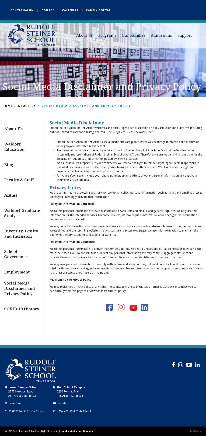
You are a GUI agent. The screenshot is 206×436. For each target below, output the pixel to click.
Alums (10, 195)
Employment (17, 272)
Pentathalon (22, 10)
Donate (48, 10)
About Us (84, 35)
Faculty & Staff (19, 180)
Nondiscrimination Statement (77, 431)
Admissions (161, 35)
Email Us (13, 403)
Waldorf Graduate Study (22, 213)
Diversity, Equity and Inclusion (21, 234)
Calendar (70, 10)
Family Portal (98, 10)
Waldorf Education (14, 147)
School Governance (16, 254)
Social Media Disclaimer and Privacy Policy (86, 106)
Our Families (133, 35)
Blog (8, 165)
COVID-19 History (21, 309)
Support (184, 35)
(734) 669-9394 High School (72, 411)
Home (8, 106)
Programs (107, 35)
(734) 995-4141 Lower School (24, 411)
